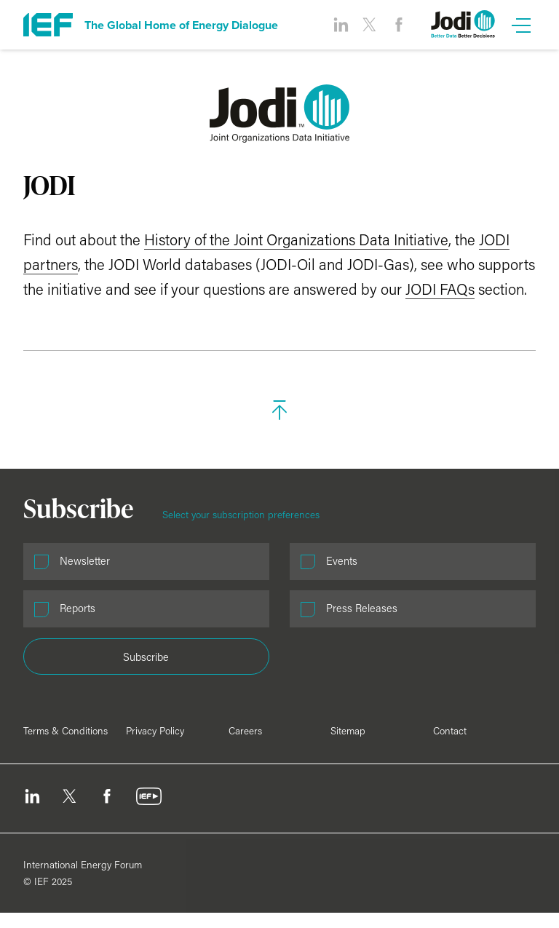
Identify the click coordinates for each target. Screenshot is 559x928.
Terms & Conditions (65, 730)
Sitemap (347, 730)
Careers (245, 730)
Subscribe (146, 657)
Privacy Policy (155, 730)
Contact (450, 730)
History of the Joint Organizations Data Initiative (296, 239)
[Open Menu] (521, 24)
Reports (77, 608)
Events (341, 561)
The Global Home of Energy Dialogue (181, 25)
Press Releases (361, 608)
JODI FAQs (440, 288)
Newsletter (85, 561)
